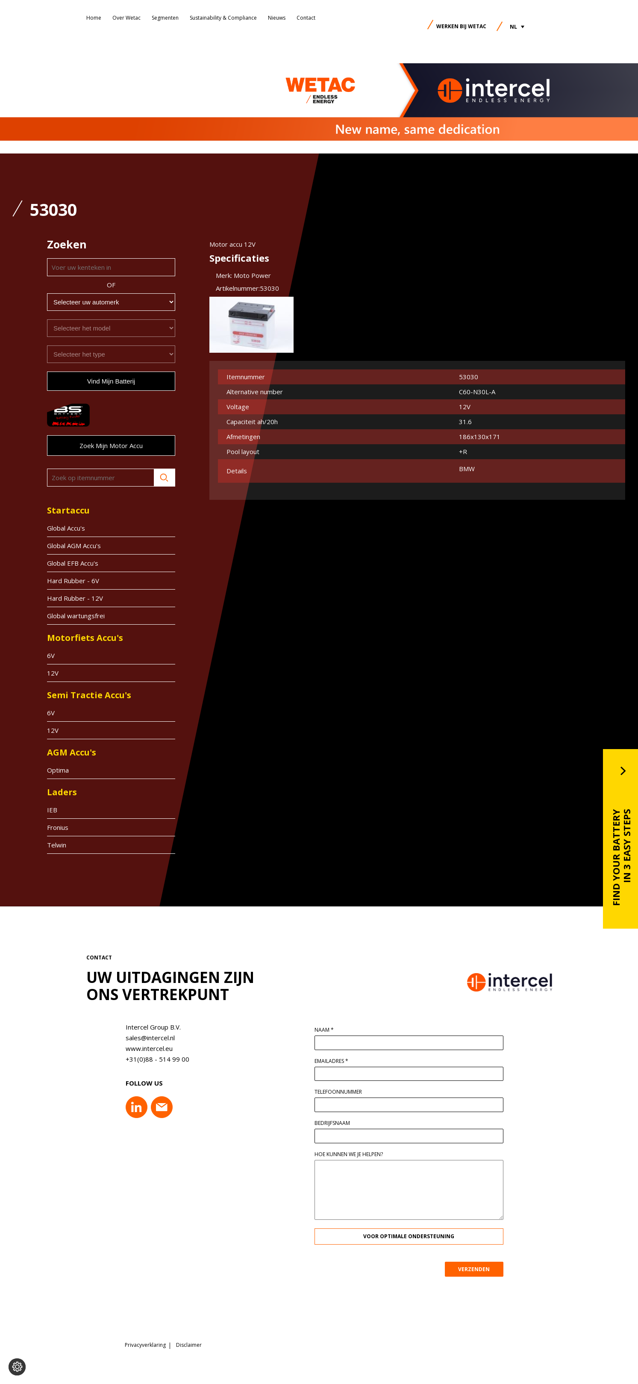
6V (51, 655)
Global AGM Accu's (74, 545)
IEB (52, 810)
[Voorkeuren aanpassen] (17, 1366)
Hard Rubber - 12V (75, 598)
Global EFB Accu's (72, 563)
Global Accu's (66, 528)
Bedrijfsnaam (339, 1123)
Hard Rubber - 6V (73, 580)
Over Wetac (126, 17)
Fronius (57, 827)
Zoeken (164, 478)
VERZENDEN (481, 1269)
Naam (331, 1030)
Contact (306, 17)
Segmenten (165, 17)
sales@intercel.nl (143, 1037)
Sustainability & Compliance (223, 17)
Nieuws (276, 17)
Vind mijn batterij (111, 381)
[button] (517, 27)
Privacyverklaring (145, 1343)
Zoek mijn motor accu (111, 445)
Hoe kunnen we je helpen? (355, 1154)
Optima (58, 770)
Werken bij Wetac (461, 26)
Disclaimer (189, 1343)
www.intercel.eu (142, 1048)
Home (93, 17)
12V (53, 673)
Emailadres (338, 1061)
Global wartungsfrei (76, 615)
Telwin (56, 845)
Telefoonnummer (345, 1092)
